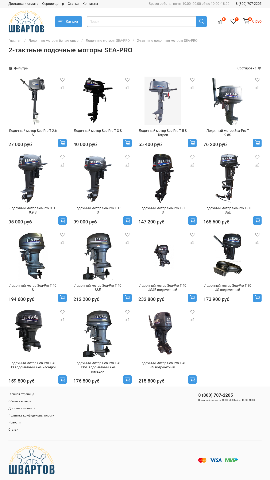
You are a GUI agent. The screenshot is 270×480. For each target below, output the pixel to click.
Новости (14, 422)
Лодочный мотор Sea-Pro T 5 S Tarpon (163, 133)
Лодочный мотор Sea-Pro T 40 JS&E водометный (162, 288)
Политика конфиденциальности (31, 415)
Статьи (73, 4)
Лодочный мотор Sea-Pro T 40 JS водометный (162, 365)
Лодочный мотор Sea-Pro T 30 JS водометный (227, 288)
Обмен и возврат (20, 401)
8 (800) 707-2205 (249, 4)
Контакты (90, 4)
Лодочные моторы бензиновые (53, 41)
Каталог (68, 21)
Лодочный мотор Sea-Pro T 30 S (162, 210)
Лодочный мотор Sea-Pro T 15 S (97, 210)
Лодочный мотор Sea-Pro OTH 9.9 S (33, 210)
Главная (14, 41)
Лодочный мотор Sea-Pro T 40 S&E (97, 288)
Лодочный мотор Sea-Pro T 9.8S (228, 133)
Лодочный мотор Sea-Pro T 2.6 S (33, 133)
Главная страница (21, 394)
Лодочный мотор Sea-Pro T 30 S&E (227, 210)
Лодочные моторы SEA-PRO (108, 41)
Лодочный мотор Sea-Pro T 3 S (98, 131)
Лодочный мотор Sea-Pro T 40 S (32, 288)
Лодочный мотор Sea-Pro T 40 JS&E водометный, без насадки (97, 367)
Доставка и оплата (23, 4)
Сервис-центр (53, 4)
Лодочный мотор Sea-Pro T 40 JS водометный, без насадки (32, 365)
